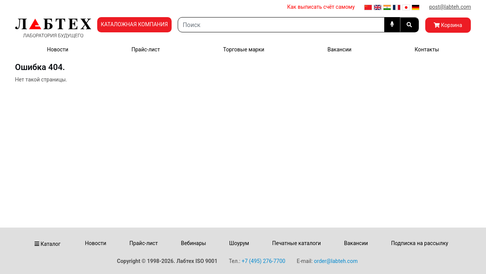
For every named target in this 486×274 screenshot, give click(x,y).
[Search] (281, 24)
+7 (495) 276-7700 (263, 261)
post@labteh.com (450, 7)
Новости (57, 49)
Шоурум (239, 243)
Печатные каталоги (296, 243)
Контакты (427, 49)
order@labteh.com (336, 261)
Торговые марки (244, 49)
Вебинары (193, 243)
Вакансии (339, 49)
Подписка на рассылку (419, 243)
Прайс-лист (145, 49)
